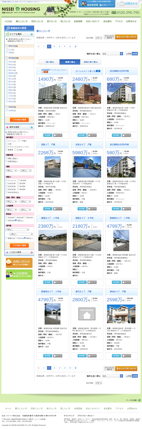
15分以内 (29, 218)
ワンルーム (12, 181)
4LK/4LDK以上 (13, 192)
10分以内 (19, 218)
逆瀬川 (11, 67)
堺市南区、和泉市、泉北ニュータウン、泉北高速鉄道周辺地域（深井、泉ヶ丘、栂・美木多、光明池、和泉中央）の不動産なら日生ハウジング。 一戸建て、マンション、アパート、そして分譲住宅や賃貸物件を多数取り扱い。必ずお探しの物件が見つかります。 (102, 420)
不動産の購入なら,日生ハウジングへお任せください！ (21, 2)
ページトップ (133, 400)
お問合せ (19, 263)
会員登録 (19, 274)
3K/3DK (22, 186)
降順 (135, 53)
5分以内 (11, 218)
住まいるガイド (93, 408)
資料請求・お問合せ (121, 369)
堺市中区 (12, 46)
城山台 (11, 70)
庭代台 (11, 82)
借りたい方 (52, 408)
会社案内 (108, 408)
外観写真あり (13, 161)
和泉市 (11, 107)
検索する (20, 120)
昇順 (129, 53)
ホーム (8, 408)
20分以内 (11, 221)
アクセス (119, 408)
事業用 (10, 150)
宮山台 (11, 99)
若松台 (11, 101)
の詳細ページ (48, 135)
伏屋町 (11, 111)
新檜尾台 (12, 73)
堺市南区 (12, 58)
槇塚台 (11, 90)
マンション (12, 141)
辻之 (10, 50)
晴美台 (11, 87)
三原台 (11, 96)
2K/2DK (22, 183)
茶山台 (11, 79)
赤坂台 (11, 62)
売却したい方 (37, 408)
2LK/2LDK (12, 186)
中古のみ (20, 238)
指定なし (20, 221)
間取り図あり (13, 159)
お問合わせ (132, 408)
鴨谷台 (11, 65)
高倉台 (11, 76)
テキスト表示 (49, 62)
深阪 (10, 53)
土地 (9, 144)
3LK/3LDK (12, 189)
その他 (19, 150)
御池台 (11, 93)
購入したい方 (21, 408)
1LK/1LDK (12, 183)
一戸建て (23, 141)
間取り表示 (90, 62)
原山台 (11, 84)
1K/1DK (23, 181)
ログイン (107, 5)
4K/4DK (22, 189)
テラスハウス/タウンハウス (18, 147)
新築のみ (11, 238)
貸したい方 (65, 408)
